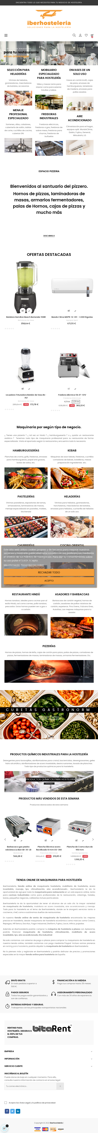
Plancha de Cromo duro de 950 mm (80, 848)
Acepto (49, 581)
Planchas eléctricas (49, 853)
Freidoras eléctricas (72, 398)
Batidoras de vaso (26, 320)
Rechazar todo (49, 572)
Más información (12, 565)
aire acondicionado (75, 906)
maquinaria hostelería (49, 886)
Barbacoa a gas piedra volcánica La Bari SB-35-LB (18, 848)
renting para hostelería (17, 946)
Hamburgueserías (80, 853)
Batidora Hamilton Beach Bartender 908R (26, 317)
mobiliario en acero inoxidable (49, 906)
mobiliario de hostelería (75, 886)
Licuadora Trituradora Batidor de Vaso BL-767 (26, 396)
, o (49, 889)
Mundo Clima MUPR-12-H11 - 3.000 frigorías (72, 317)
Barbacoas (18, 853)
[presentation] (28, 1095)
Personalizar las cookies (32, 565)
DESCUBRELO (49, 236)
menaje (91, 906)
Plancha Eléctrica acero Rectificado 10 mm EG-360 (49, 848)
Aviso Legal (24, 1103)
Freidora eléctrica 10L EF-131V (72, 395)
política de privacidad (44, 1103)
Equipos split (72, 320)
